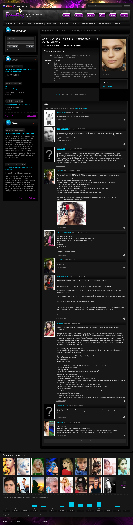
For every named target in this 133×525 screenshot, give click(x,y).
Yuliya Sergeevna (62, 405)
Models (21, 23)
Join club (57, 94)
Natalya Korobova (62, 129)
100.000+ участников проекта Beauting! (19, 133)
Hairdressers (38, 23)
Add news (32, 198)
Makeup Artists (51, 23)
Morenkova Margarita (64, 232)
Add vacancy (31, 116)
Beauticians (75, 23)
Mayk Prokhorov (107, 86)
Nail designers (63, 23)
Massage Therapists (104, 23)
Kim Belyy (60, 170)
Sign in (85, 108)
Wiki (18, 521)
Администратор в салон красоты (17, 104)
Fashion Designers (88, 23)
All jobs (9, 116)
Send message (61, 119)
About (5, 521)
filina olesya (60, 323)
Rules (25, 521)
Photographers (10, 23)
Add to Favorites (21, 6)
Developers (44, 521)
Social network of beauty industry (34, 15)
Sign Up (77, 108)
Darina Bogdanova (63, 276)
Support (13, 521)
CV (35, 60)
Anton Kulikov (61, 112)
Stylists (29, 23)
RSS (34, 123)
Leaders (117, 23)
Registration (13, 46)
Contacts (34, 521)
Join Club (106, 75)
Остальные (124, 485)
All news (20, 198)
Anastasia (60, 422)
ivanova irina (61, 149)
